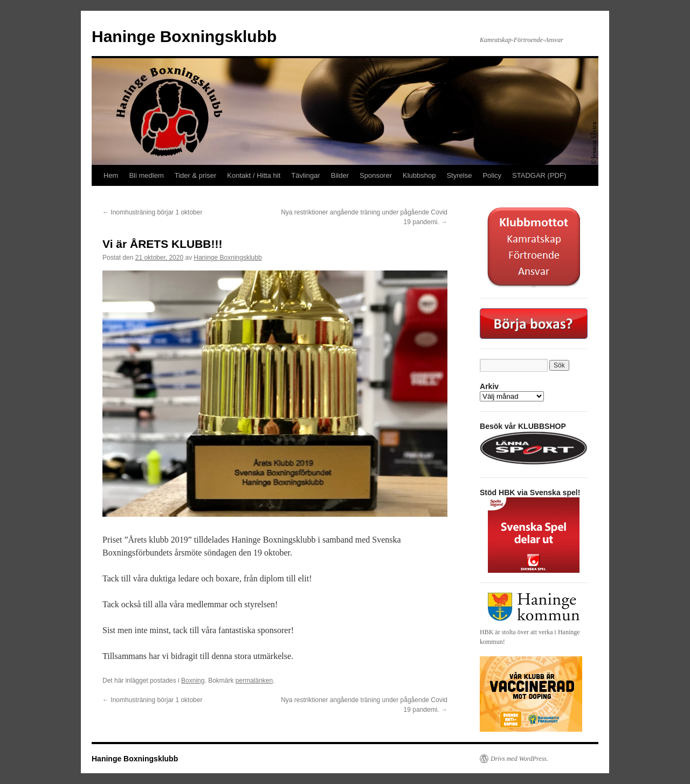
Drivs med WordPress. (519, 758)
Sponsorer (376, 175)
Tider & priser (196, 175)
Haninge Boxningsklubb (184, 36)
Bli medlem (146, 175)
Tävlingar (305, 175)
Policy (491, 175)
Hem (111, 175)
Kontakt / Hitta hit (253, 175)
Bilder (340, 175)
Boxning (192, 680)
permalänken (254, 680)
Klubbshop (419, 175)
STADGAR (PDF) (539, 175)
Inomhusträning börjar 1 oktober (152, 212)
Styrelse (459, 175)
